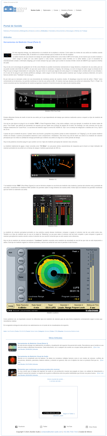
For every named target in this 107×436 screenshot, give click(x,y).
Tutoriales (52, 31)
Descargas (69, 31)
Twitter (45, 426)
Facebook (21, 426)
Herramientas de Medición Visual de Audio (33, 356)
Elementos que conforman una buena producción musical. (39, 369)
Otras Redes (93, 427)
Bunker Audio (35, 10)
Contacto (78, 10)
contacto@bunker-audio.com (51, 432)
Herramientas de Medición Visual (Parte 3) (33, 343)
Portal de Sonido (13, 26)
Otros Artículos (56, 338)
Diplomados (47, 10)
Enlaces (31, 31)
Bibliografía (24, 31)
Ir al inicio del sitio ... (55, 381)
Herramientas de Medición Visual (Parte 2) (22, 42)
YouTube (69, 426)
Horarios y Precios (67, 10)
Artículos (8, 37)
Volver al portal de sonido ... (55, 379)
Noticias (6, 31)
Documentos (60, 31)
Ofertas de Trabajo (81, 31)
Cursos (56, 10)
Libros (38, 31)
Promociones (14, 31)
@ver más (96, 347)
